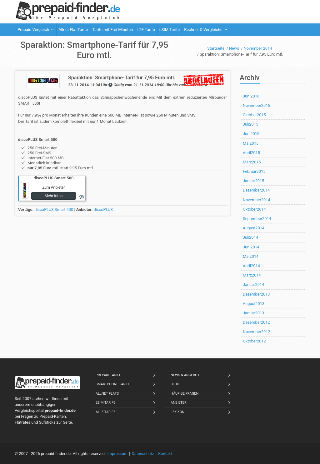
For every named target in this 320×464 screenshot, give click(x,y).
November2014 (256, 199)
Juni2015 (251, 133)
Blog (175, 384)
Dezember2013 (256, 294)
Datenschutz (143, 453)
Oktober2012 (254, 341)
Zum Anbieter (53, 187)
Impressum (118, 453)
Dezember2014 (256, 190)
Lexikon (177, 412)
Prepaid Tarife (108, 375)
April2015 (251, 152)
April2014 (251, 265)
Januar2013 (253, 313)
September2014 (257, 218)
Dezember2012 (256, 322)
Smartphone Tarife (113, 384)
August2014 (253, 228)
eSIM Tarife (105, 403)
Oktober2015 (254, 114)
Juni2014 (251, 247)
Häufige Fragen (184, 394)
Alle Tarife (105, 412)
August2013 (253, 303)
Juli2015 (250, 124)
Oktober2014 (254, 209)
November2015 (256, 105)
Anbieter (179, 403)
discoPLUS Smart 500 (53, 209)
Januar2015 (253, 180)
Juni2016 (251, 96)
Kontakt (165, 453)
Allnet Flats (107, 394)
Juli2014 (250, 237)
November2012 (256, 331)
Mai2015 (250, 143)
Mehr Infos (54, 196)
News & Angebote (186, 375)
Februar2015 (254, 171)
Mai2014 (250, 256)
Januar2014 (253, 284)
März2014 (252, 275)
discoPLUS (102, 209)
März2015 (252, 162)
